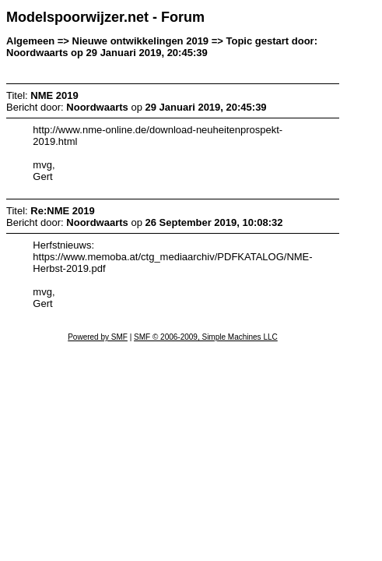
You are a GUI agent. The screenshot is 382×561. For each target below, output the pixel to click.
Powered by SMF (98, 337)
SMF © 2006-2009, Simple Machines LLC (206, 337)
